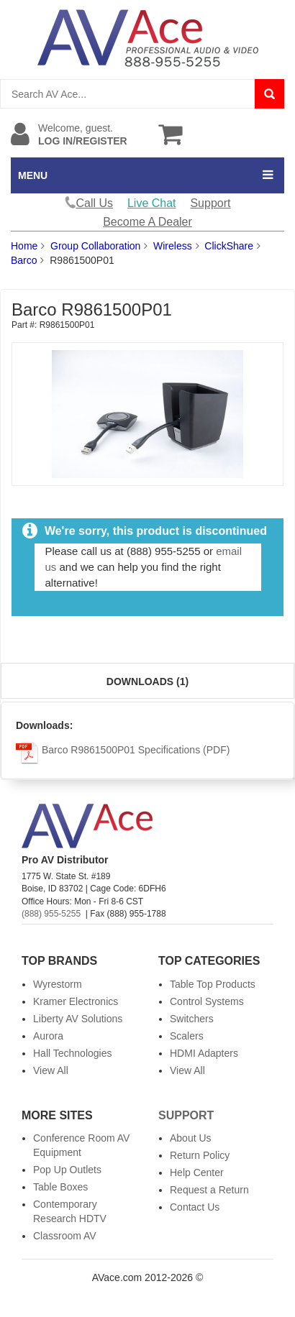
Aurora (48, 1036)
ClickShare (228, 246)
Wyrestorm (57, 984)
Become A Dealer (147, 222)
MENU (32, 175)
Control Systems (207, 1001)
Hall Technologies (72, 1053)
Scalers (187, 1036)
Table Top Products (212, 984)
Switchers (192, 1018)
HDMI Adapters (204, 1053)
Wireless (172, 246)
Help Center (197, 1172)
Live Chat (151, 203)
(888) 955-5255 (51, 914)
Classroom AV (64, 1236)
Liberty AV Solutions (77, 1018)
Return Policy (200, 1155)
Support (210, 203)
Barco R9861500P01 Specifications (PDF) (123, 750)
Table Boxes (60, 1187)
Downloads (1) (147, 681)
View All (50, 1070)
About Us (191, 1138)
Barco (24, 260)
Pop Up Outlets (67, 1169)
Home (24, 246)
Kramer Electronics (75, 1001)
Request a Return (209, 1190)
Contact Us (194, 1207)
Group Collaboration (95, 246)
